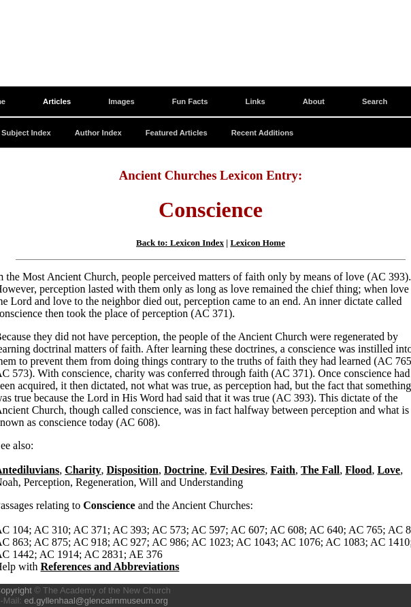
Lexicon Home (257, 242)
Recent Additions (262, 133)
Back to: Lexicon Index (180, 242)
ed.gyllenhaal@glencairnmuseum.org (95, 600)
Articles (57, 101)
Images (121, 101)
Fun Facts (190, 101)
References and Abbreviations (110, 566)
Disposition (132, 470)
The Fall (320, 470)
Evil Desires (237, 470)
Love (388, 470)
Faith (283, 470)
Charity (83, 470)
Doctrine (184, 470)
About (314, 101)
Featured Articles (177, 133)
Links (255, 101)
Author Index (98, 133)
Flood (358, 470)
